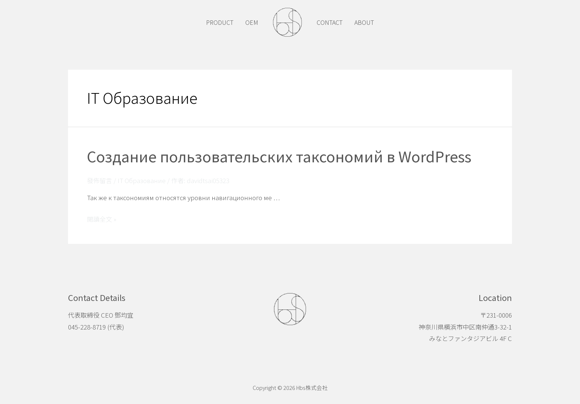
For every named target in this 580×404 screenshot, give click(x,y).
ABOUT (364, 22)
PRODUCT (219, 22)
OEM (251, 22)
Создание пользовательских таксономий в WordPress (279, 156)
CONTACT (330, 22)
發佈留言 (99, 180)
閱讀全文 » (101, 218)
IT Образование (142, 180)
